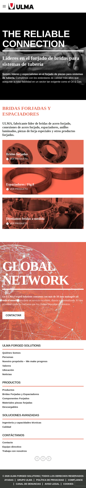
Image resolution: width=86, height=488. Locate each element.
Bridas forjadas (17, 154)
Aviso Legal (52, 484)
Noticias (7, 374)
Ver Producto (19, 159)
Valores (6, 365)
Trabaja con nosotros (14, 451)
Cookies (68, 484)
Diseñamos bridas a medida (25, 218)
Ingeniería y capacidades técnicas (21, 422)
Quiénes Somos (11, 353)
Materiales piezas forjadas (17, 402)
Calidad (6, 426)
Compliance (75, 480)
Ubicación (8, 370)
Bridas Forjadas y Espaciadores (20, 394)
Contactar (13, 315)
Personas (7, 357)
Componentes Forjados (15, 398)
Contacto (7, 442)
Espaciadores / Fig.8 (20, 184)
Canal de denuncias (28, 484)
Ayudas (8, 480)
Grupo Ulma (24, 480)
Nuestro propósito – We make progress (24, 361)
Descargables (10, 407)
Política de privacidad (50, 480)
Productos (8, 390)
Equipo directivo (11, 447)
